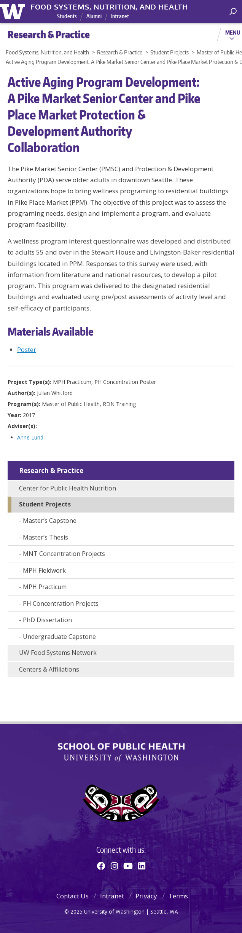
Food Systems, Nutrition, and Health (109, 7)
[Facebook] (101, 865)
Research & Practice (51, 470)
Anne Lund (30, 437)
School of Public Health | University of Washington (121, 752)
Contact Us (72, 896)
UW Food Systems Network (58, 652)
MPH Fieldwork (44, 570)
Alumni (94, 16)
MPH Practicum (45, 587)
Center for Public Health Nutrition (67, 488)
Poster (26, 349)
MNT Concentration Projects (64, 553)
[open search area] (233, 12)
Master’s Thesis (45, 537)
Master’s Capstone (49, 520)
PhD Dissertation (47, 620)
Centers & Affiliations (49, 669)
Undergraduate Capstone (59, 636)
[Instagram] (114, 865)
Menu (232, 32)
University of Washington (14, 10)
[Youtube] (128, 865)
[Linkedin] (141, 865)
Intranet (120, 16)
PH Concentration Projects (61, 603)
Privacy (146, 896)
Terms (178, 896)
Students (67, 16)
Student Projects (45, 504)
